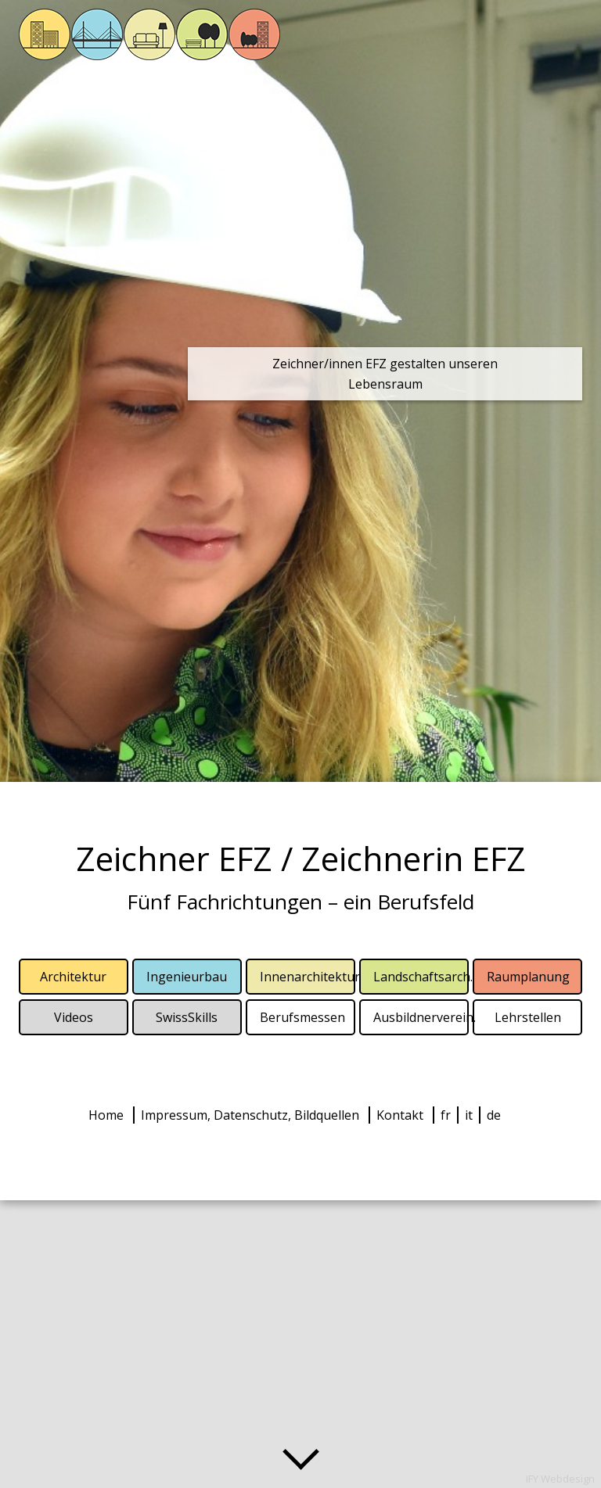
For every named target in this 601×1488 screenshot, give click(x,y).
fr (446, 1115)
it (469, 1115)
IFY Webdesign (560, 1479)
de (494, 1115)
